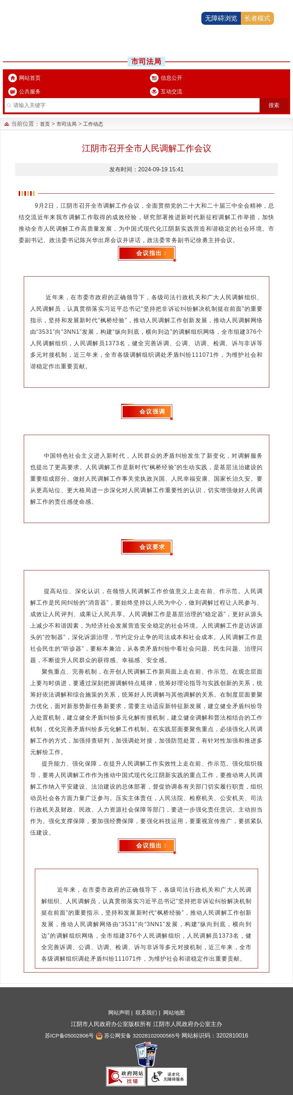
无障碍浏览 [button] (221, 18)
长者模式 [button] (257, 18)
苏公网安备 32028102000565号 (138, 1035)
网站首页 (30, 78)
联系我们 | (148, 1012)
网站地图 (174, 1012)
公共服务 (30, 91)
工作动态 (93, 124)
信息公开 (171, 78)
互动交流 (171, 91)
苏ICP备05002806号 (69, 1035)
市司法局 (66, 124)
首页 (45, 124)
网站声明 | (121, 1012)
